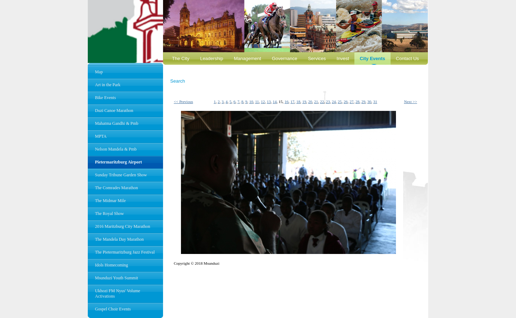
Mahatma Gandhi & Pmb (116, 123)
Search (177, 81)
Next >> (410, 101)
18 (298, 101)
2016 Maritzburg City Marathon (122, 226)
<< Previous (183, 101)
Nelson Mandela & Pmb (116, 149)
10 (251, 101)
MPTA (100, 136)
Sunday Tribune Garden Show (121, 174)
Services (317, 58)
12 (263, 101)
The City (180, 58)
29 (364, 101)
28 (357, 101)
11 (257, 101)
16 (286, 101)
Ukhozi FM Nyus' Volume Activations (117, 293)
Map (99, 71)
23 (328, 101)
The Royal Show (109, 213)
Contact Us (407, 58)
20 (310, 101)
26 (346, 101)
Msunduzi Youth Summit (116, 277)
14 (275, 101)
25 (340, 101)
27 (352, 101)
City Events (372, 58)
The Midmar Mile (110, 200)
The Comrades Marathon (116, 187)
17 (293, 101)
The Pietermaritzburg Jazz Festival (125, 252)
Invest (342, 58)
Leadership (211, 58)
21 (316, 101)
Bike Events (105, 97)
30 (369, 101)
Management (247, 58)
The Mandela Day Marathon (119, 239)
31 (375, 101)
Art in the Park (107, 84)
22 (322, 101)
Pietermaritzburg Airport (118, 162)
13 (269, 101)
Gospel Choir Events (113, 309)
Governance (284, 58)
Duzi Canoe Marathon (114, 110)
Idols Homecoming (111, 265)
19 (304, 101)
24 (334, 101)
